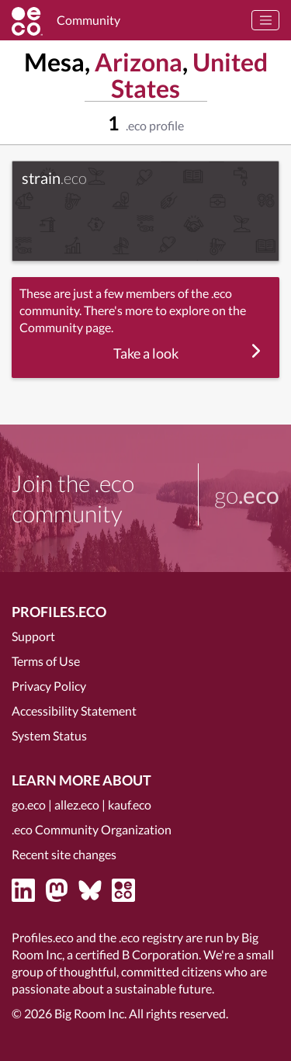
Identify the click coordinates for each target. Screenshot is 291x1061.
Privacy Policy (49, 685)
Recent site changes (64, 854)
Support (33, 636)
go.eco (29, 804)
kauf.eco (129, 804)
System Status (49, 735)
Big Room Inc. (90, 1013)
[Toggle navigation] (265, 20)
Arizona (138, 62)
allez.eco (76, 804)
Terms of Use (46, 661)
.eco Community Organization (91, 829)
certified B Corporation (137, 954)
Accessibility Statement (74, 710)
